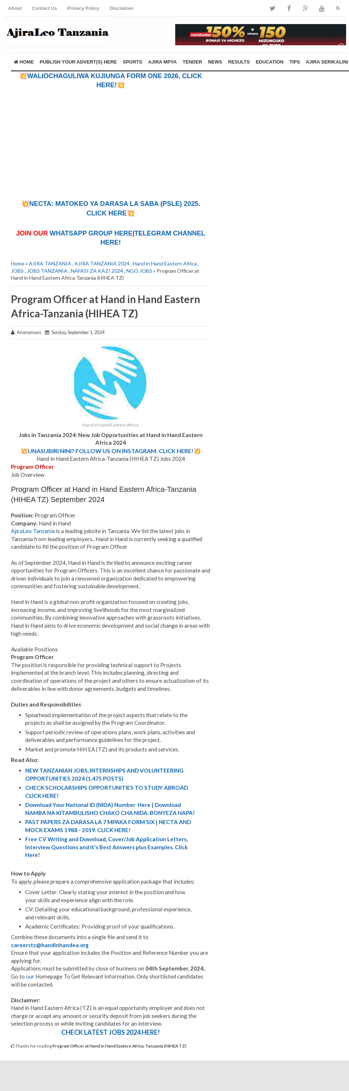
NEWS (215, 62)
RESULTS (239, 62)
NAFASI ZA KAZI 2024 (97, 271)
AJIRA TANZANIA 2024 (102, 263)
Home (24, 62)
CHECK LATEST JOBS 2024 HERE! (110, 1032)
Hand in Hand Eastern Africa (165, 263)
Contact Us (44, 8)
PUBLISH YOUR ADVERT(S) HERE (78, 62)
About (15, 8)
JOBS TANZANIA (47, 271)
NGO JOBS (139, 271)
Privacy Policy (83, 8)
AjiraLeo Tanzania (33, 531)
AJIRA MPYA (162, 62)
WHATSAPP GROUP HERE (91, 233)
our (30, 976)
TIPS (294, 62)
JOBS (17, 271)
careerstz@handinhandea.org (50, 945)
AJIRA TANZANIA (50, 263)
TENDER (192, 62)
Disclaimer (122, 8)
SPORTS (132, 62)
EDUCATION (269, 62)
